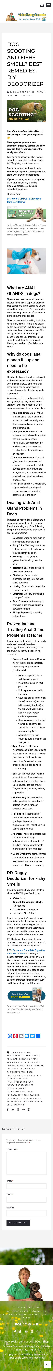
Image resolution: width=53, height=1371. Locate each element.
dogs (30, 1072)
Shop (46, 1341)
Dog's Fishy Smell (16, 1072)
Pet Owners (13, 1098)
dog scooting (28, 1069)
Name (10, 1181)
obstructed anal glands (20, 1092)
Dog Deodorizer (35, 1066)
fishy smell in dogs (17, 1079)
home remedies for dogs (20, 1082)
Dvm (39, 1075)
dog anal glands (16, 1066)
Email (10, 1194)
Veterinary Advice (32, 1102)
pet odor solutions (28, 1095)
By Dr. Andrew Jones (20, 92)
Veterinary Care (15, 1105)
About (37, 1341)
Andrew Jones (14, 1062)
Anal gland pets (15, 1056)
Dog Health (13, 1069)
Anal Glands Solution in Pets (22, 1059)
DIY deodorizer (32, 1062)
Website (10, 1208)
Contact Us (25, 1341)
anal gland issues (20, 1052)
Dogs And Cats (14, 1075)
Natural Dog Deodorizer (20, 1085)
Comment (12, 1149)
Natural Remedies (16, 1088)
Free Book (11, 1341)
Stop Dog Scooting (31, 1098)
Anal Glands (32, 1056)
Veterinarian (14, 1102)
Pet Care (11, 1095)
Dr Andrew (29, 1075)
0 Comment (23, 96)
